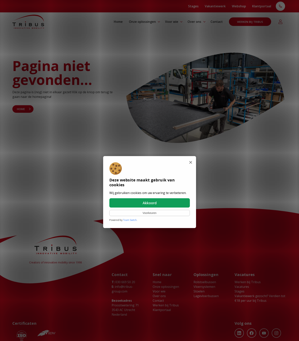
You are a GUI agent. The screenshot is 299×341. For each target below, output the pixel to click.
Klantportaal (261, 6)
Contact (217, 22)
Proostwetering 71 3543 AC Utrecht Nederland (125, 310)
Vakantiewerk (215, 6)
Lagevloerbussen (206, 296)
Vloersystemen (204, 287)
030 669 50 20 (123, 282)
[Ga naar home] (28, 22)
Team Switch (130, 220)
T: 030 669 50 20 (280, 6)
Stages (193, 6)
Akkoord (150, 203)
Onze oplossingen (142, 22)
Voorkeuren (150, 213)
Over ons (194, 22)
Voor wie (171, 22)
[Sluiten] (191, 162)
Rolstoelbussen (205, 282)
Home (118, 22)
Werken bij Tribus (250, 22)
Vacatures (242, 287)
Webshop (239, 6)
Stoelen (199, 291)
